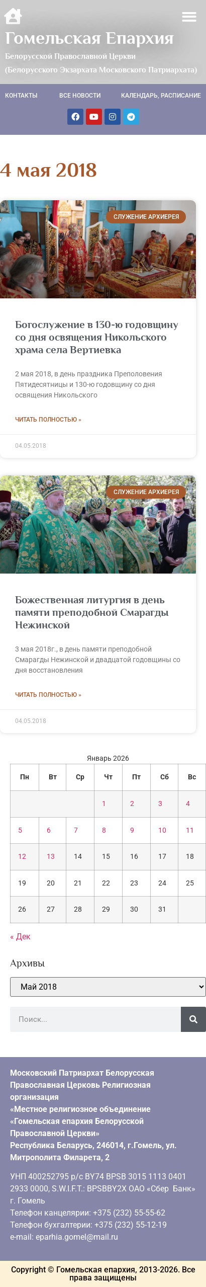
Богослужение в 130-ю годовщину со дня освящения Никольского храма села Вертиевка (96, 337)
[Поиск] (193, 1019)
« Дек (20, 936)
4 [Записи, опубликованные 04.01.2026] (188, 803)
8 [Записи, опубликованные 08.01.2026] (104, 830)
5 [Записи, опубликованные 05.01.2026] (20, 830)
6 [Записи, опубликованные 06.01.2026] (49, 830)
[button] (189, 17)
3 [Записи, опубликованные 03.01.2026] (160, 803)
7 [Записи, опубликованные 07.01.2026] (76, 830)
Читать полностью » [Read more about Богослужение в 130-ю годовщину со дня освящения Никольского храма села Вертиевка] (48, 419)
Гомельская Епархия (89, 38)
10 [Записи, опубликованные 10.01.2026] (162, 830)
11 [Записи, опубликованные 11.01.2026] (190, 830)
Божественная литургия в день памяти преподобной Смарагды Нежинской (92, 612)
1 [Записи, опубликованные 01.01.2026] (104, 803)
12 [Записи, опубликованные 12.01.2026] (22, 856)
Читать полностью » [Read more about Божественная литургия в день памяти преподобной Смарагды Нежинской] (48, 694)
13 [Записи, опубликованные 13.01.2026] (51, 856)
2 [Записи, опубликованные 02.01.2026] (132, 803)
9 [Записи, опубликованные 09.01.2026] (132, 830)
